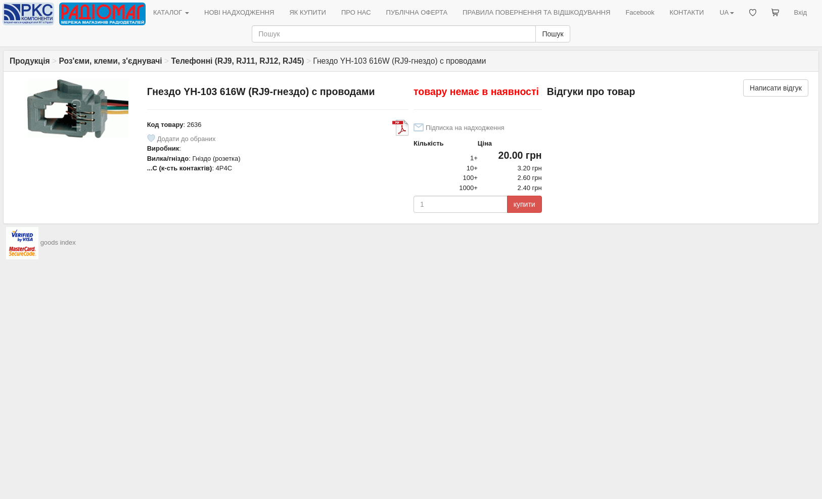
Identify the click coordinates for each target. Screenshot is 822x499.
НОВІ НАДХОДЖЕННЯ (239, 12)
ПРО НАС (356, 12)
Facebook (639, 12)
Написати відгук (776, 88)
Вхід (800, 12)
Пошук (552, 34)
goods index (58, 243)
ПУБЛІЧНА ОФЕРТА (417, 12)
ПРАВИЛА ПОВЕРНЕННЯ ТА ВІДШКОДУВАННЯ (536, 12)
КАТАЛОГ (171, 12)
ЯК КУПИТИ (307, 12)
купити (524, 204)
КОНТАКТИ (686, 12)
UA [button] (726, 12)
